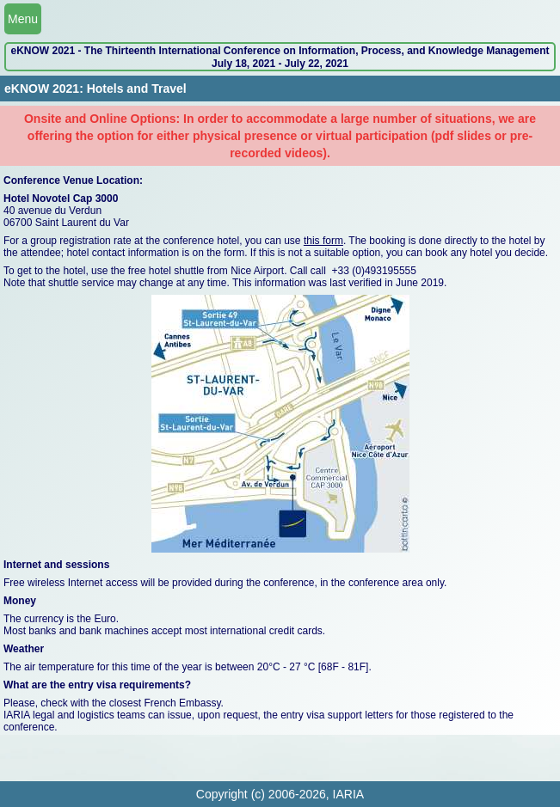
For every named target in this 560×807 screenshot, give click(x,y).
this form (323, 241)
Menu (23, 19)
